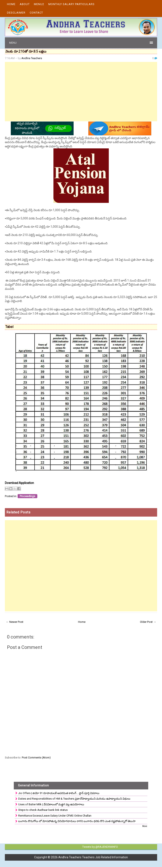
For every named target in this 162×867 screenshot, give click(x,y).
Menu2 (39, 4)
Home (11, 4)
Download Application (19, 483)
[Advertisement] (81, 91)
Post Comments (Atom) (36, 757)
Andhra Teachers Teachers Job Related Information (93, 857)
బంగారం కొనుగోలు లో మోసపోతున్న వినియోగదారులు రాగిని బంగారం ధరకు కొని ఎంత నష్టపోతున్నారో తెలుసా (76, 821)
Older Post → (148, 621)
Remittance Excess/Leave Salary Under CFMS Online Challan (54, 815)
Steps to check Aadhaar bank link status (43, 809)
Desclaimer (16, 12)
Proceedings (27, 496)
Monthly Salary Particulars (71, 4)
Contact (36, 12)
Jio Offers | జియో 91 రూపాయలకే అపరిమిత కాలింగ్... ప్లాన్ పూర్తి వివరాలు (58, 793)
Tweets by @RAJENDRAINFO (100, 846)
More (144, 826)
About (25, 4)
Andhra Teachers (31, 58)
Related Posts (18, 512)
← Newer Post (14, 621)
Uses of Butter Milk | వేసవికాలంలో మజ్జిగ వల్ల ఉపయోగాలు (51, 804)
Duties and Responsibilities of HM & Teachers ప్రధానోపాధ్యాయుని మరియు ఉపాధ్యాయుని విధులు (74, 798)
